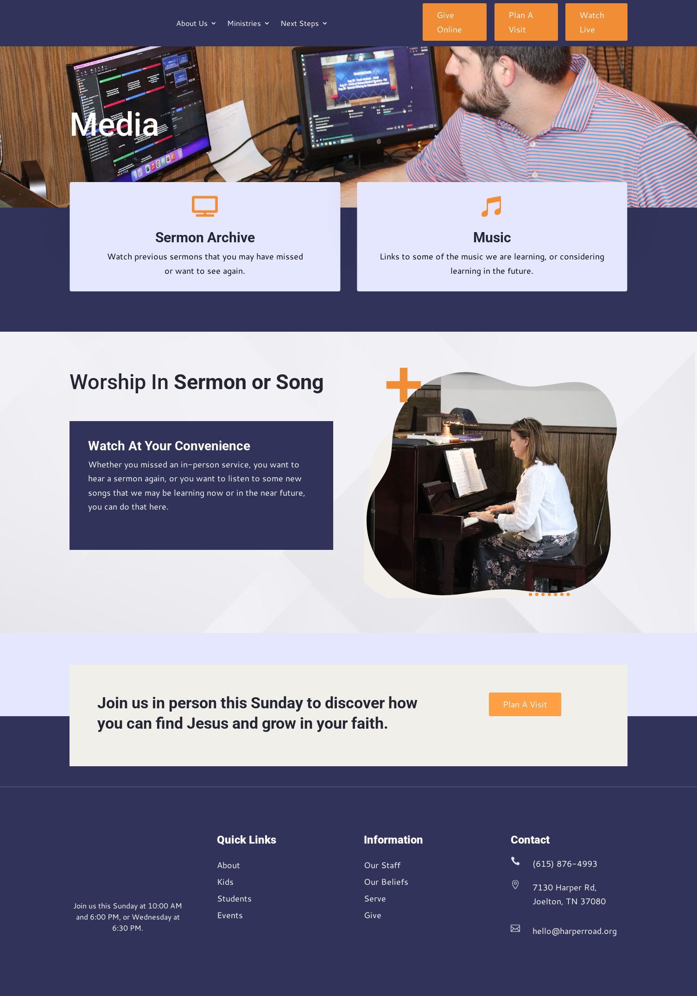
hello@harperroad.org (574, 931)
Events (230, 915)
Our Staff (382, 865)
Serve (375, 898)
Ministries (244, 23)
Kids (225, 882)
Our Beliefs (386, 882)
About (228, 865)
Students (234, 898)
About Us (192, 23)
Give (372, 915)
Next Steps (299, 23)
